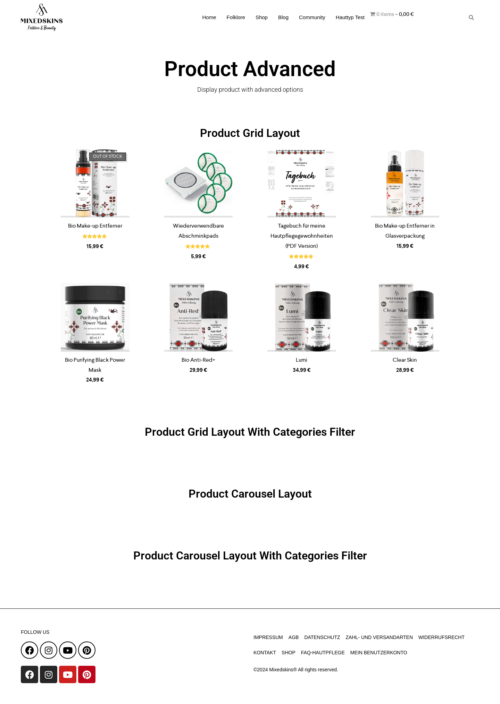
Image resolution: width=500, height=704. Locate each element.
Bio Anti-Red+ (198, 359)
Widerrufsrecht (441, 637)
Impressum (268, 637)
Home (209, 17)
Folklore (236, 17)
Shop (262, 17)
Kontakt (264, 652)
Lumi (301, 359)
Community (312, 17)
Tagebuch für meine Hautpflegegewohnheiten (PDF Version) (301, 235)
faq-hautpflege (323, 652)
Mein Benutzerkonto (378, 652)
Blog (283, 17)
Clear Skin (405, 359)
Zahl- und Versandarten (379, 637)
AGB (294, 637)
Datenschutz (322, 637)
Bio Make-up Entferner (95, 225)
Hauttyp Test (350, 17)
